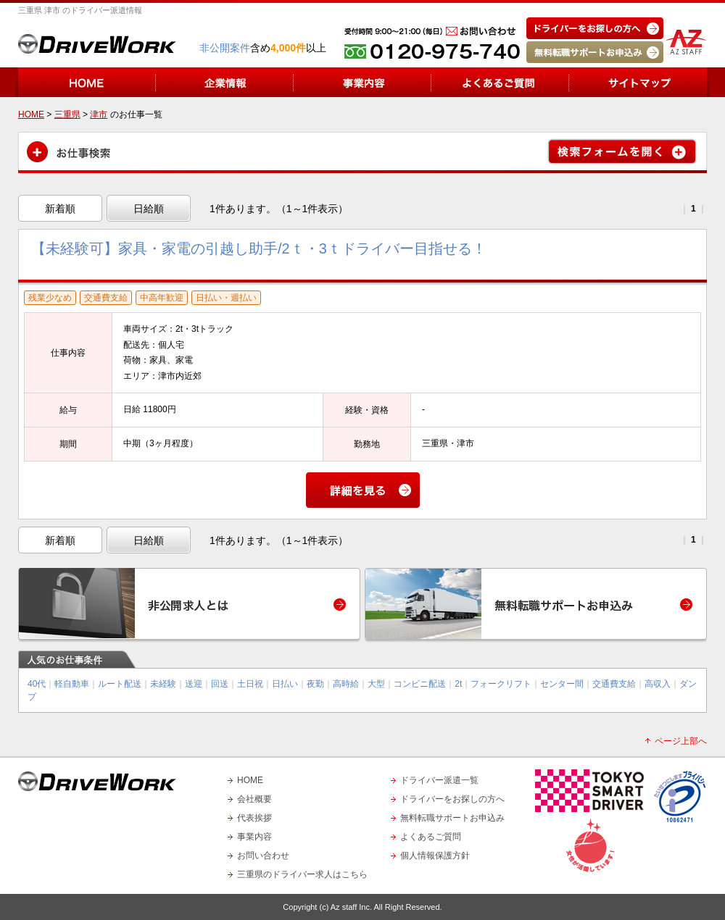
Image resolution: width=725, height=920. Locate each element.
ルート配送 (119, 684)
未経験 (163, 684)
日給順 (148, 208)
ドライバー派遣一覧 (439, 780)
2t (458, 684)
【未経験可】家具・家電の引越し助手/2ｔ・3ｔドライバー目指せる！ (258, 248)
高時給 (346, 684)
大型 (376, 684)
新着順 (60, 208)
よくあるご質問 (430, 837)
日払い (285, 684)
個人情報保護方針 (435, 855)
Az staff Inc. (351, 907)
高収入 (658, 684)
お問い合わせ (263, 855)
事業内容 (254, 837)
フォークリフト (501, 684)
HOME (250, 780)
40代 (37, 684)
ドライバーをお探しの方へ (452, 799)
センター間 (562, 684)
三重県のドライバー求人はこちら (302, 874)
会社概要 (254, 799)
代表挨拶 (254, 818)
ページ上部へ (681, 741)
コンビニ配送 (420, 684)
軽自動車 (71, 684)
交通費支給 (614, 684)
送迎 (193, 684)
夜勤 (315, 684)
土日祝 (250, 684)
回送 (219, 684)
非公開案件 (224, 48)
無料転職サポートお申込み (452, 818)
